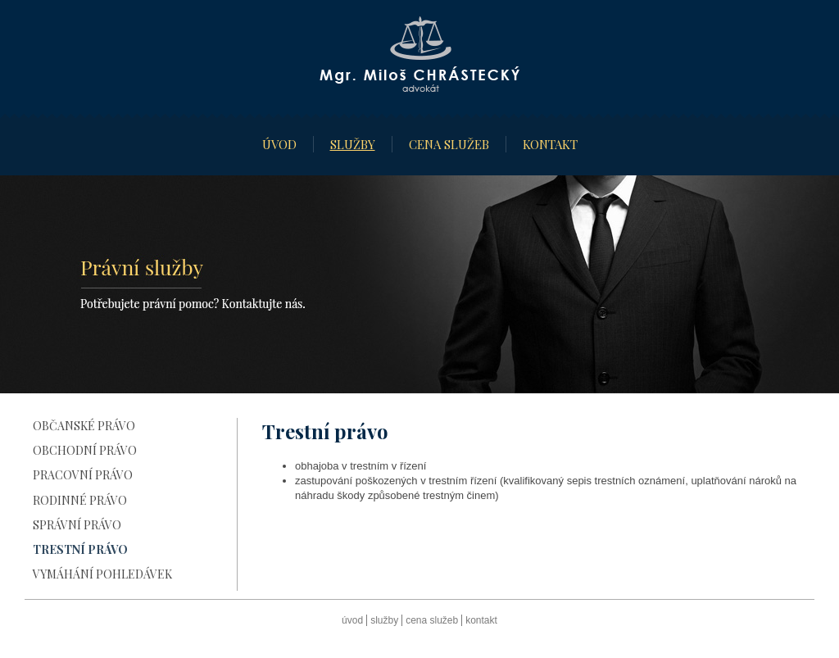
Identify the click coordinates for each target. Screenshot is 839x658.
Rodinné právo (80, 500)
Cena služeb (449, 144)
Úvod (279, 144)
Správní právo (77, 525)
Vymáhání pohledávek (102, 574)
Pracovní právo (83, 475)
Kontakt (550, 144)
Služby (352, 144)
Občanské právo (84, 425)
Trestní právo (80, 549)
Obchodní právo (85, 450)
